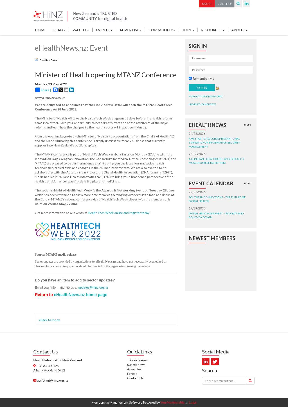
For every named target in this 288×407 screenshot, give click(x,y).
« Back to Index (49, 320)
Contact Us (135, 378)
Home (40, 30)
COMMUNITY (162, 30)
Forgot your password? (206, 96)
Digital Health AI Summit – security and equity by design (216, 215)
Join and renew (137, 360)
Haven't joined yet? (202, 104)
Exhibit (132, 374)
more (247, 124)
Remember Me (203, 78)
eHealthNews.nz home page (80, 294)
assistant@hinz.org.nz (52, 380)
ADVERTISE (130, 30)
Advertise (134, 369)
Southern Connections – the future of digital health (217, 199)
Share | (43, 90)
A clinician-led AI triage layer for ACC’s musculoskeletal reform (216, 160)
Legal (192, 402)
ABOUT (239, 30)
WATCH (81, 30)
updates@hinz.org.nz (93, 287)
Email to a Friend (46, 60)
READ (59, 30)
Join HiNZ (224, 3)
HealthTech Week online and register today (118, 213)
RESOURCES (212, 30)
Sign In (207, 3)
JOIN (188, 30)
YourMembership (172, 402)
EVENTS (104, 30)
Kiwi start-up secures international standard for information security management (214, 142)
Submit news (136, 365)
